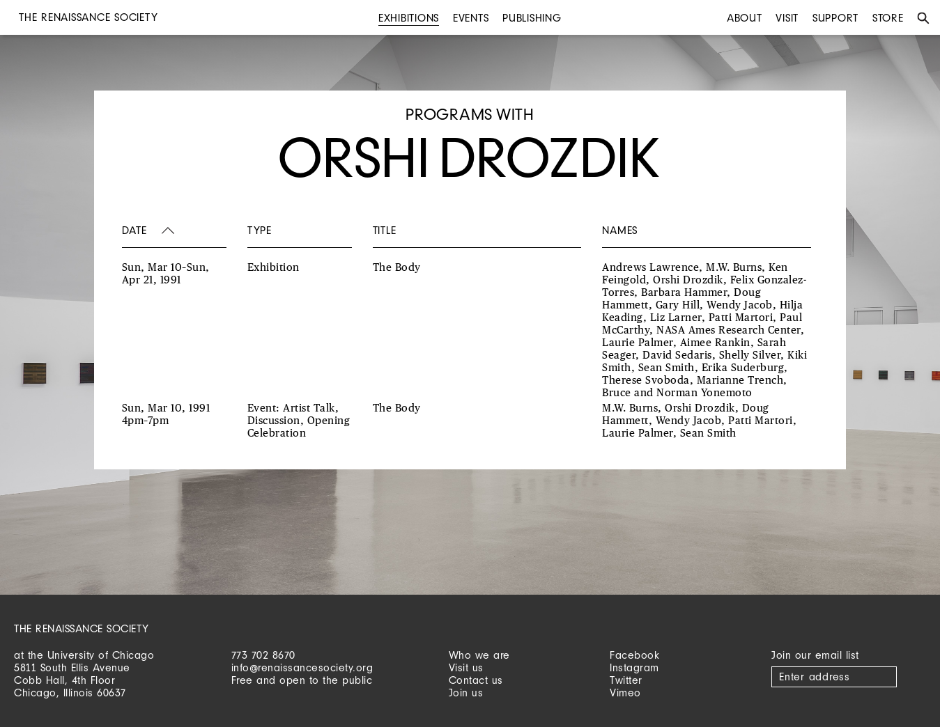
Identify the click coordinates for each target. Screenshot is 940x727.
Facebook (634, 655)
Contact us (476, 680)
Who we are (479, 655)
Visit (787, 17)
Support (835, 17)
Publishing (532, 17)
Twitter (626, 680)
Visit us (466, 667)
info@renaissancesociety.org (302, 667)
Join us (466, 692)
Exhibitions (408, 17)
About (744, 17)
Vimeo (625, 692)
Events (471, 17)
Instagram (634, 667)
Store (888, 17)
